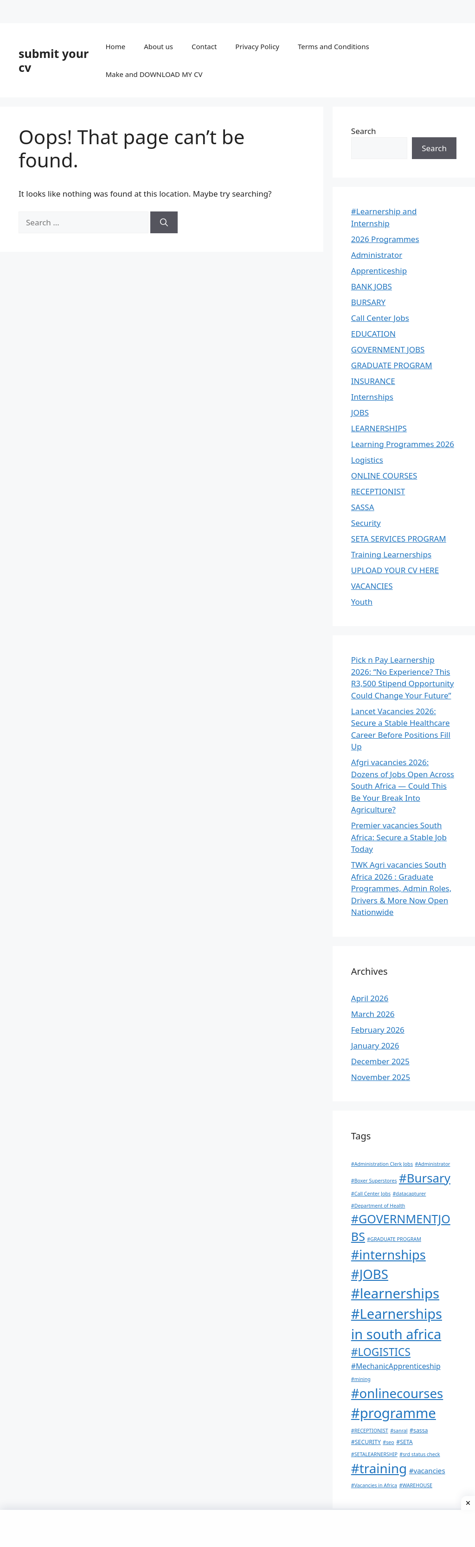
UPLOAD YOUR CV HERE (395, 570)
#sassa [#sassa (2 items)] (419, 1430)
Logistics (367, 459)
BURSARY (368, 302)
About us (158, 46)
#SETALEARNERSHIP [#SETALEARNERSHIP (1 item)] (374, 1454)
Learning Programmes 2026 (402, 444)
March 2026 (373, 1014)
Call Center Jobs (380, 318)
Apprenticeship (379, 270)
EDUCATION (373, 333)
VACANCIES (372, 586)
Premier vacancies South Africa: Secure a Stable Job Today (399, 837)
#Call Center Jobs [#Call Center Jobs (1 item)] (371, 1193)
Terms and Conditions (333, 46)
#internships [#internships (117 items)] (388, 1254)
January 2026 (375, 1045)
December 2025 (380, 1061)
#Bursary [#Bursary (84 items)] (424, 1178)
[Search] (164, 222)
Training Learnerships (391, 554)
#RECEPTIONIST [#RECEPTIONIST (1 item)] (369, 1430)
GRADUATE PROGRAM (391, 365)
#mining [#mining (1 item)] (361, 1379)
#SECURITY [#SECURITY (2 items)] (366, 1442)
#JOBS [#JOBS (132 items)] (369, 1274)
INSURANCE (373, 381)
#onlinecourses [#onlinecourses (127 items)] (397, 1393)
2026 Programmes (385, 239)
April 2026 (369, 998)
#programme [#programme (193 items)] (393, 1413)
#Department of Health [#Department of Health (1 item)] (378, 1205)
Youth (361, 601)
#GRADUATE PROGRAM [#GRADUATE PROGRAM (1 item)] (394, 1239)
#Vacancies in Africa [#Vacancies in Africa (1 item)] (374, 1485)
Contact (204, 46)
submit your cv (54, 60)
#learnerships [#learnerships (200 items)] (395, 1293)
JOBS (360, 412)
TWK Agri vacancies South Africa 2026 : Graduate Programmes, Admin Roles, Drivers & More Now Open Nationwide (401, 888)
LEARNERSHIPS (379, 428)
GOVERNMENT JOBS (388, 349)
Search (363, 131)
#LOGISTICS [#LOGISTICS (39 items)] (381, 1352)
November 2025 (380, 1077)
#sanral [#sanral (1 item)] (398, 1430)
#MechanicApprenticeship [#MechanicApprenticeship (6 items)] (396, 1366)
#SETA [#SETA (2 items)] (404, 1442)
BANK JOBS (371, 286)
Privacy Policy (257, 46)
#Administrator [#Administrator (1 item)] (432, 1164)
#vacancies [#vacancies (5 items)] (427, 1470)
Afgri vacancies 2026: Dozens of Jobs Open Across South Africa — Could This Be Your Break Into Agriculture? (402, 786)
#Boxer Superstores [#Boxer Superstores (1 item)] (374, 1180)
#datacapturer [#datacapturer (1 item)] (409, 1193)
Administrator (376, 254)
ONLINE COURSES (384, 475)
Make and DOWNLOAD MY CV (153, 74)
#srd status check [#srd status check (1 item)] (419, 1454)
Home (115, 46)
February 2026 (377, 1029)
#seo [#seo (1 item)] (388, 1442)
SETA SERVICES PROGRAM (398, 538)
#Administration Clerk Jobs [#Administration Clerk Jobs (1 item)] (382, 1164)
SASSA (362, 507)
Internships (372, 396)
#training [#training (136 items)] (379, 1468)
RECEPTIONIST (378, 491)
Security (366, 523)
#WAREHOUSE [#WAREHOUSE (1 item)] (416, 1485)
